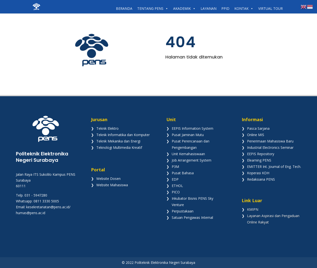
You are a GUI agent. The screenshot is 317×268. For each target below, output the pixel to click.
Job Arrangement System (191, 160)
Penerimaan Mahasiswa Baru (270, 141)
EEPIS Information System (192, 128)
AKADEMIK (184, 8)
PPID (225, 8)
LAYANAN (208, 8)
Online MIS (255, 134)
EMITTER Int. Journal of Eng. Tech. (274, 166)
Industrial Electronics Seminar (270, 147)
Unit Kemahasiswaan (188, 153)
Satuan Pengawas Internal (192, 217)
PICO (176, 192)
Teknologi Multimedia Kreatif (119, 147)
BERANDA (124, 8)
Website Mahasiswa (112, 185)
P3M (175, 166)
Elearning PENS (259, 160)
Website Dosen (108, 178)
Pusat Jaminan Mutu (188, 134)
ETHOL (177, 185)
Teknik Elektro (107, 128)
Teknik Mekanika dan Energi (118, 141)
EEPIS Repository (260, 153)
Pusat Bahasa (183, 173)
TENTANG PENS (152, 8)
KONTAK (243, 8)
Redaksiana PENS (261, 179)
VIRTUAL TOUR (270, 8)
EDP (175, 179)
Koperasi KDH (258, 173)
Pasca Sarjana (258, 128)
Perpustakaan (182, 211)
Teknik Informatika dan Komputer (123, 134)
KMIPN (252, 209)
